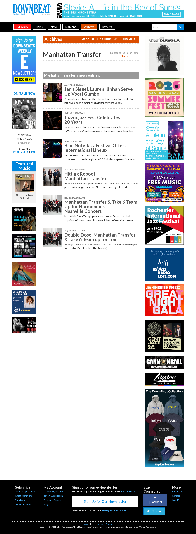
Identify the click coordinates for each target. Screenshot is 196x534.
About (86, 524)
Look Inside (24, 143)
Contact (176, 495)
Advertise (177, 491)
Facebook (155, 500)
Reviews (107, 26)
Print (16, 151)
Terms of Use (97, 524)
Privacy (109, 524)
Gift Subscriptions (23, 495)
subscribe (22, 26)
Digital (25, 151)
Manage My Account (53, 491)
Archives (89, 26)
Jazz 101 (176, 500)
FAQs (46, 504)
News (54, 26)
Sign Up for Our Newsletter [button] (105, 501)
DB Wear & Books (24, 504)
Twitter (154, 511)
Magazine (70, 26)
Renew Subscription (53, 495)
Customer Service (52, 500)
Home (39, 26)
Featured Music (24, 166)
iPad (32, 151)
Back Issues (21, 500)
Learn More (128, 491)
